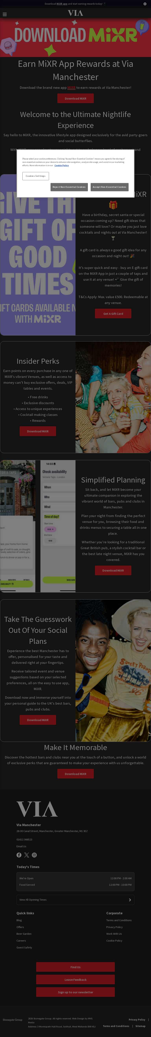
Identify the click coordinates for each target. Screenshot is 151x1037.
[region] (75, 173)
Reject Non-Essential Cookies (69, 187)
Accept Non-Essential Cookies (109, 187)
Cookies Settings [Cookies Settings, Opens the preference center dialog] (35, 176)
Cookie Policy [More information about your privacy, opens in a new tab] (61, 165)
